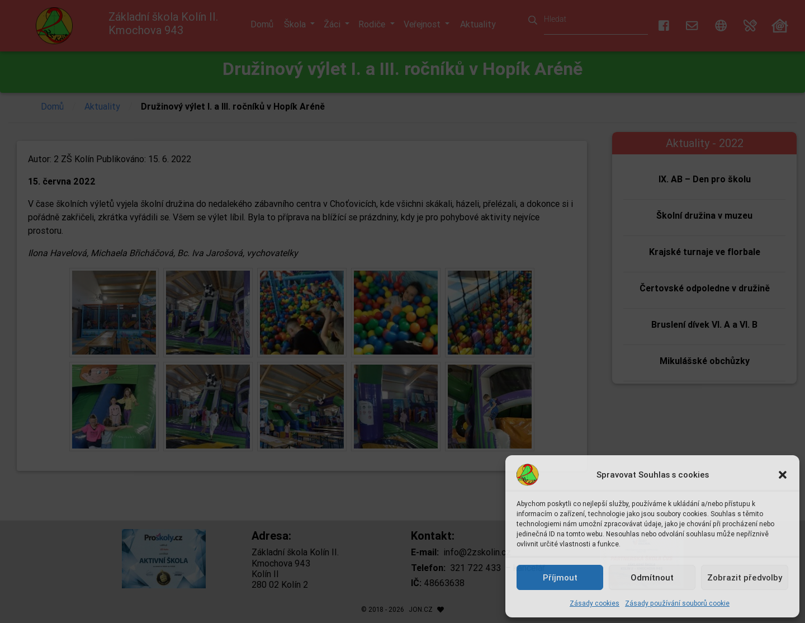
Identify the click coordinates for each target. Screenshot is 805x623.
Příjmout (560, 577)
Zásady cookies (594, 603)
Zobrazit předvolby (744, 577)
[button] (782, 474)
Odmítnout (652, 577)
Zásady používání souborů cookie (677, 603)
